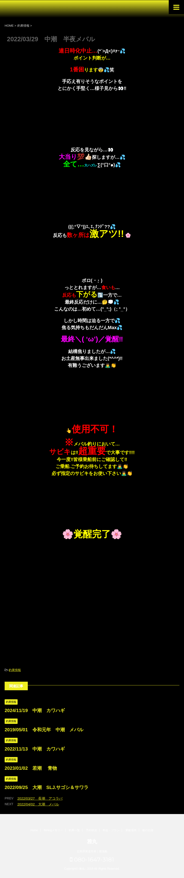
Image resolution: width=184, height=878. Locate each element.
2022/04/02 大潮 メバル (38, 804)
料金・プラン (111, 830)
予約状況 (91, 830)
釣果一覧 (74, 830)
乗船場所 (131, 830)
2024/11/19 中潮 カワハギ (35, 710)
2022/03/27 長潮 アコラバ (39, 798)
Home (34, 830)
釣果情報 (15, 670)
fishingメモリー (53, 830)
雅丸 (92, 841)
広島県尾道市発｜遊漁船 (92, 851)
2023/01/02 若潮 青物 (31, 768)
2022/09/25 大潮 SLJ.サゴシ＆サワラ (46, 787)
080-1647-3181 (92, 859)
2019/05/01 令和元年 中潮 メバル (44, 729)
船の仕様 (147, 830)
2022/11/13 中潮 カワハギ (35, 748)
